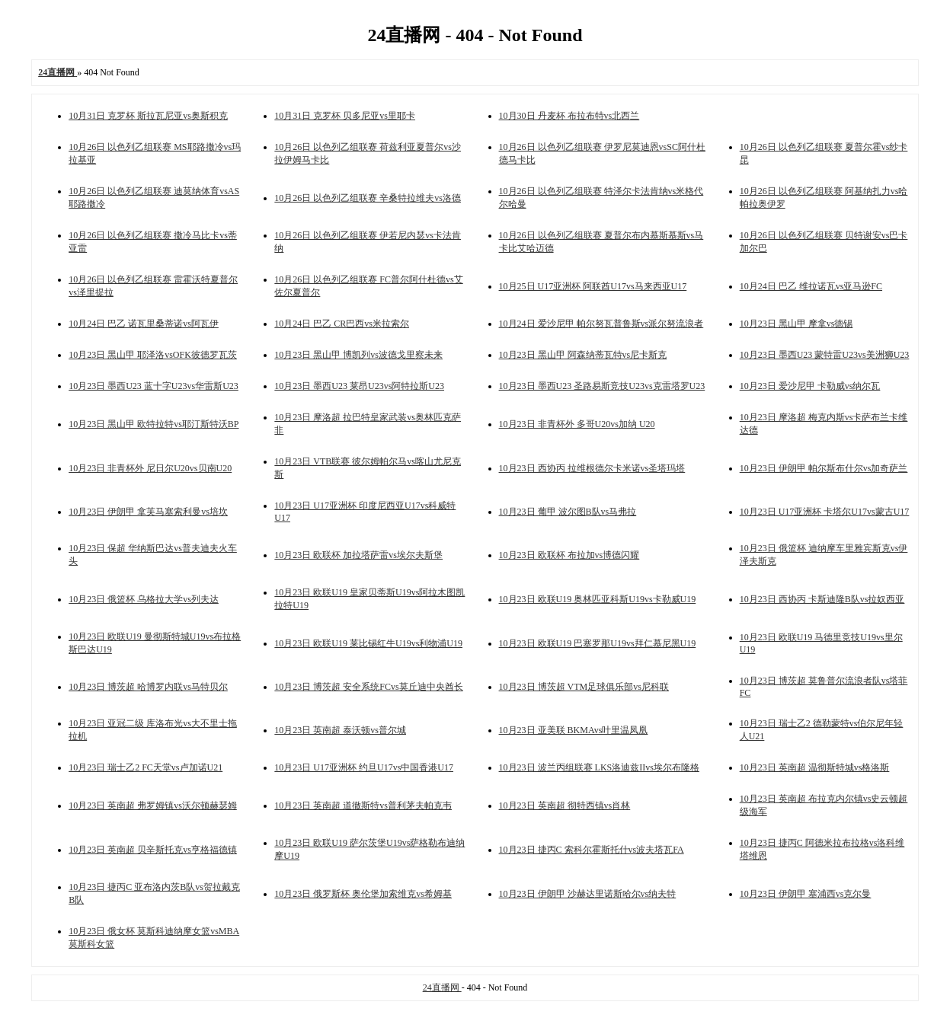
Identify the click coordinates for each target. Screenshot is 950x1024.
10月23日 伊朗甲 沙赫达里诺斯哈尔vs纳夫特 (588, 893)
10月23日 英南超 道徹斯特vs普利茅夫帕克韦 (363, 805)
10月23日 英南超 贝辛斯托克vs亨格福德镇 (153, 849)
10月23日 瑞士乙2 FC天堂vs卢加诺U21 (145, 767)
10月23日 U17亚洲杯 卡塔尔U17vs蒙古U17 (825, 511)
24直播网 (442, 987)
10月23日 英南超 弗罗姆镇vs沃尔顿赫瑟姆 (153, 805)
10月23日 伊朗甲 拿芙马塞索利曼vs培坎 (148, 511)
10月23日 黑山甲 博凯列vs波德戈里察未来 (358, 354)
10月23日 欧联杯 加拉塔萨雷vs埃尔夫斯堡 (358, 555)
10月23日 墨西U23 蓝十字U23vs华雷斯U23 (153, 386)
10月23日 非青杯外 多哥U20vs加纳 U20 (577, 424)
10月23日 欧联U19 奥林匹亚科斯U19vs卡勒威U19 (597, 599)
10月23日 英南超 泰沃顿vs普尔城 (340, 730)
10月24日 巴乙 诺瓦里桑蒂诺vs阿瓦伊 (144, 323)
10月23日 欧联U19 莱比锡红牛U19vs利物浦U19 (368, 643)
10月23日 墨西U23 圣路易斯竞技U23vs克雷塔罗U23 (602, 386)
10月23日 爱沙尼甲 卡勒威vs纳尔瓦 (810, 386)
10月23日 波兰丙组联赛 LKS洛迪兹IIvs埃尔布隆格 (599, 767)
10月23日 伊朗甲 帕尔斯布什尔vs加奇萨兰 (824, 468)
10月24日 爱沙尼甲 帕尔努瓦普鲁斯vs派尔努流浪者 (601, 323)
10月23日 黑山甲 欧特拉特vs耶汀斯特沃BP (153, 424)
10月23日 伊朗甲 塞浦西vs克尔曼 (806, 893)
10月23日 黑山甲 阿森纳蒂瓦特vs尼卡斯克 (583, 354)
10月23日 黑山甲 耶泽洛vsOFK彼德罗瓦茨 (153, 354)
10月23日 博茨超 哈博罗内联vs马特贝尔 (148, 686)
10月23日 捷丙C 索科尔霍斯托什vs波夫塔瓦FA (591, 849)
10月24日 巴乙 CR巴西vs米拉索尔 (341, 323)
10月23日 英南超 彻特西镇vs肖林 (565, 805)
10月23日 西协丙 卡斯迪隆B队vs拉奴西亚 (822, 599)
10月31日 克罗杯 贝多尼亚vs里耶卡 (344, 115)
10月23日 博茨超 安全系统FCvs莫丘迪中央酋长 (368, 686)
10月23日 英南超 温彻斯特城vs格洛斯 (815, 767)
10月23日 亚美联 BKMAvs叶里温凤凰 (573, 730)
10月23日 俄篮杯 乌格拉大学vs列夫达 (144, 599)
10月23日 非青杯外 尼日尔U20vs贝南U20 (150, 468)
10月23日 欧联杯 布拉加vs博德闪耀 (569, 555)
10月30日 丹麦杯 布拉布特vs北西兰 (569, 115)
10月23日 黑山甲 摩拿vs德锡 (796, 323)
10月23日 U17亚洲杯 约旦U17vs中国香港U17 (363, 767)
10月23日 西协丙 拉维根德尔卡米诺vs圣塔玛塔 (592, 468)
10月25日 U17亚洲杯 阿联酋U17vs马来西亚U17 (593, 286)
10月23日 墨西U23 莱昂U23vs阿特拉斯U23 (359, 386)
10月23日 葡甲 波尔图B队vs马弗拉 (568, 511)
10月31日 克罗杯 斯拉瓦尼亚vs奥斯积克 (148, 115)
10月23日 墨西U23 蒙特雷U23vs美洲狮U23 (825, 354)
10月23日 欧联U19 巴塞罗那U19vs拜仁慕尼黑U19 (597, 643)
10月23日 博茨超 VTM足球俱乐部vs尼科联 (584, 686)
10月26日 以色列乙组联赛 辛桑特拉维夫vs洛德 (367, 198)
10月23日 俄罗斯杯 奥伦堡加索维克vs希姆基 (363, 893)
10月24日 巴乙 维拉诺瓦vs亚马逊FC (811, 286)
